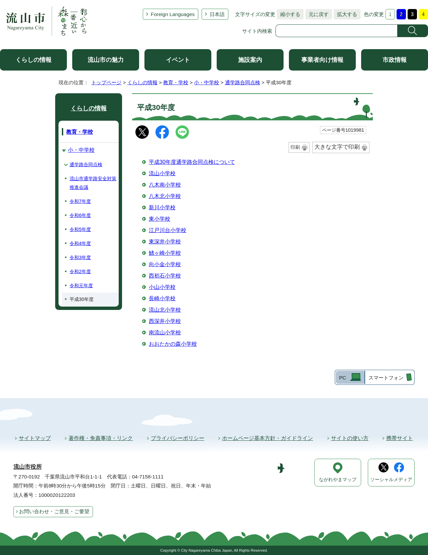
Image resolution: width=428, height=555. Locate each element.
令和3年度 (80, 257)
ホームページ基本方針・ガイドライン (267, 438)
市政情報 (395, 60)
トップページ (106, 82)
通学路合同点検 (242, 82)
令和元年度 (81, 285)
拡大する (345, 14)
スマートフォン (386, 377)
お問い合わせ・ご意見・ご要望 (54, 511)
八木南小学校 (165, 185)
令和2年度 (80, 271)
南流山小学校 (165, 332)
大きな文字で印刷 (337, 147)
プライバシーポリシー (177, 438)
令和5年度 (80, 229)
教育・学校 (175, 82)
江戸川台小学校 (167, 230)
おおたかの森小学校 (173, 344)
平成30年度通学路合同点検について (192, 162)
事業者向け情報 (322, 60)
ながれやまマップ (337, 479)
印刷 (295, 147)
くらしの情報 (33, 60)
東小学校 (159, 219)
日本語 (217, 14)
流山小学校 (162, 173)
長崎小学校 (162, 298)
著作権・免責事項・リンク (101, 438)
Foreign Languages (173, 14)
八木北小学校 (165, 196)
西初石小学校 (165, 276)
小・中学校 (206, 82)
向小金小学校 (165, 264)
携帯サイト (399, 438)
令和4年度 (80, 243)
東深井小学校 (165, 241)
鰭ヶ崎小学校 (165, 253)
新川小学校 (162, 207)
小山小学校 (162, 287)
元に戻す (317, 14)
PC (342, 377)
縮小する (288, 14)
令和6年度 (80, 215)
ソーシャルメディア (391, 479)
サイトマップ (35, 438)
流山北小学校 (165, 310)
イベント (178, 60)
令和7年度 (80, 201)
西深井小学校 (165, 321)
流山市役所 (27, 467)
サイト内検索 (257, 30)
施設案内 (250, 60)
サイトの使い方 (349, 438)
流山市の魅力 (106, 60)
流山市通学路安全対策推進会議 (93, 183)
